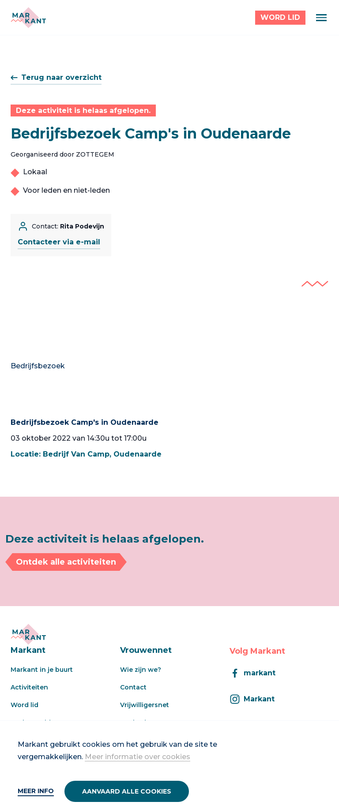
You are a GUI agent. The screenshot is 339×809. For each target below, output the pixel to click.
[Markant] (28, 17)
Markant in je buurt (42, 670)
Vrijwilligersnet (144, 705)
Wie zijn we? (140, 670)
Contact (133, 687)
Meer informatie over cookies (137, 757)
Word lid (24, 705)
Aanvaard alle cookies (126, 791)
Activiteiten (29, 687)
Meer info (36, 791)
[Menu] (321, 18)
